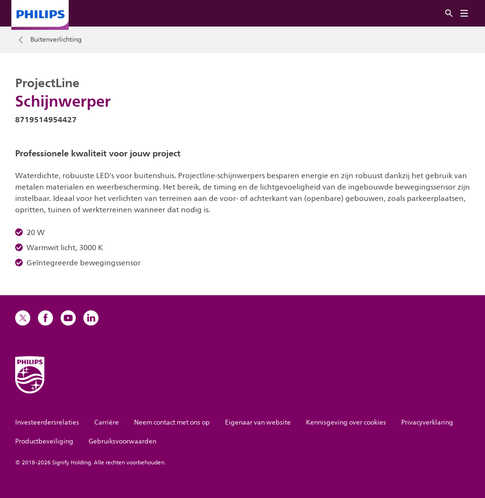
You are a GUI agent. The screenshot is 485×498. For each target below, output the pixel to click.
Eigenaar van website (258, 422)
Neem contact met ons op (172, 422)
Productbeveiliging (44, 441)
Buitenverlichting (56, 40)
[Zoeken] (449, 13)
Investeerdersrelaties (47, 422)
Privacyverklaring (427, 422)
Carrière (106, 422)
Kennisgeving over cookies (346, 422)
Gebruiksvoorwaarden (122, 441)
